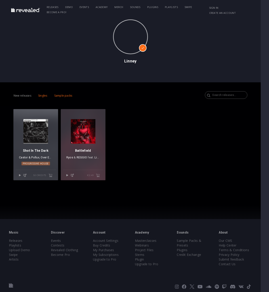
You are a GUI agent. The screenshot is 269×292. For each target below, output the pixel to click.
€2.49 (96, 177)
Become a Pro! (57, 12)
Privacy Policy (236, 255)
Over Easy (47, 159)
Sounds (136, 7)
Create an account (229, 12)
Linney (100, 159)
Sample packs (63, 95)
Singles (42, 95)
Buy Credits (104, 245)
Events (85, 7)
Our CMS (232, 240)
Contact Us (234, 264)
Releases (54, 7)
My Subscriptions (108, 255)
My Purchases (106, 250)
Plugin (143, 259)
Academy (103, 7)
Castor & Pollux (29, 159)
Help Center (235, 245)
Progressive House (36, 165)
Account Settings (108, 240)
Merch (120, 7)
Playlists (172, 7)
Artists (14, 259)
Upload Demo (19, 250)
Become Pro (61, 255)
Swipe (189, 7)
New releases (22, 95)
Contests (59, 245)
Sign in (220, 7)
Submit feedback (238, 259)
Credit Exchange (194, 255)
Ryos (71, 159)
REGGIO (83, 159)
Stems (144, 255)
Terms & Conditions (241, 250)
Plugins (153, 7)
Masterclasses (150, 240)
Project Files (148, 250)
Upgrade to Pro (107, 259)
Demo (70, 7)
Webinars (146, 245)
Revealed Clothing (65, 250)
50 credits (44, 177)
